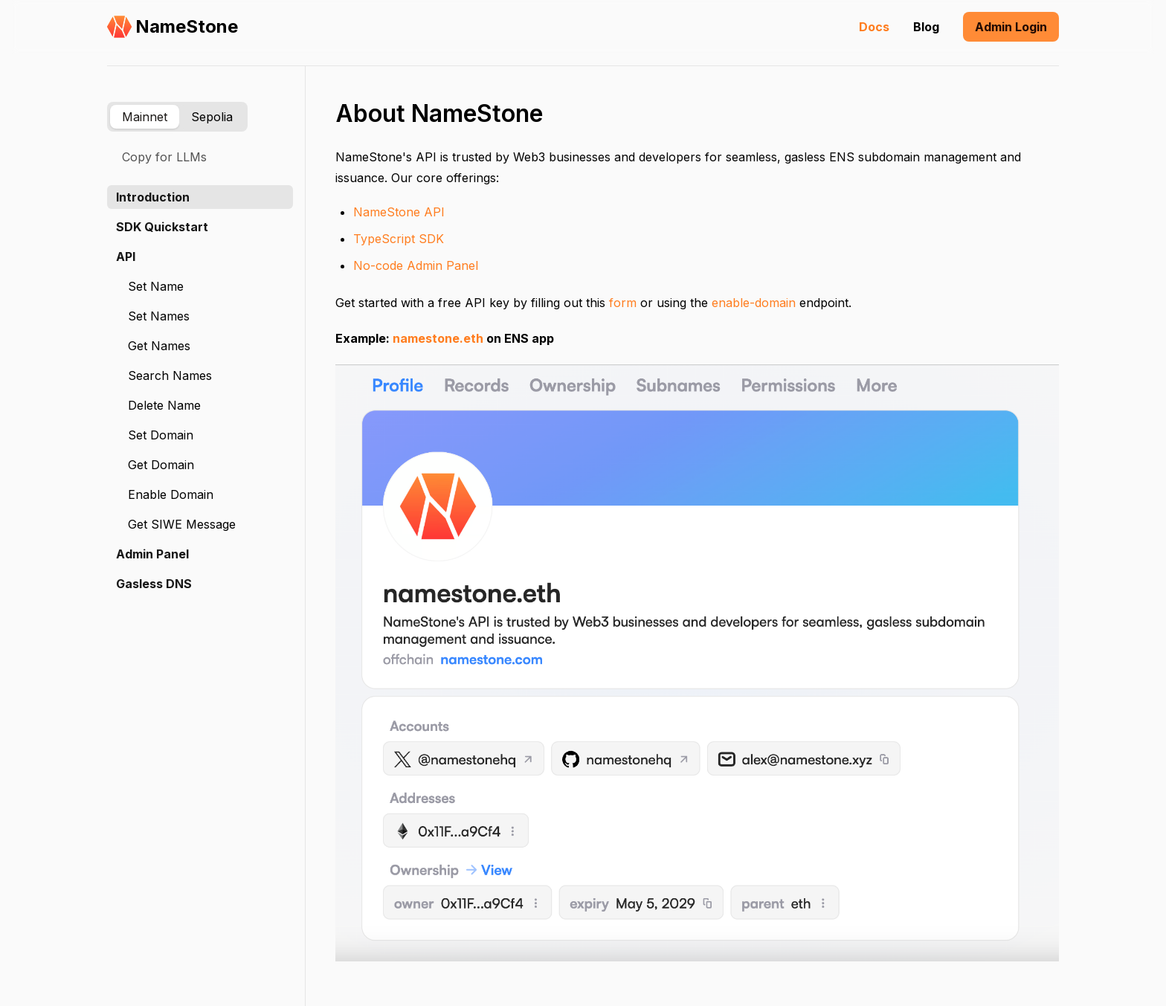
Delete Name (164, 405)
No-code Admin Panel (415, 265)
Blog (926, 26)
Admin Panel (152, 553)
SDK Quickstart (162, 226)
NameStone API (399, 211)
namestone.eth (438, 338)
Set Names (159, 316)
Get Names (159, 345)
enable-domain (754, 302)
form (623, 302)
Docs (874, 26)
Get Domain (161, 464)
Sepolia (212, 116)
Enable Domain (170, 494)
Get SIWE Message (182, 524)
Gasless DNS (154, 583)
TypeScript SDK (398, 238)
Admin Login (1011, 26)
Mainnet (144, 116)
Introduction (153, 197)
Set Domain (160, 435)
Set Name (156, 286)
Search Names (170, 375)
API (125, 256)
